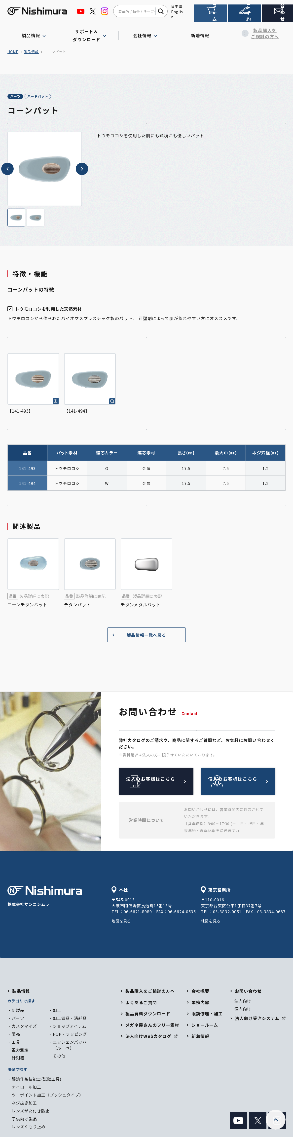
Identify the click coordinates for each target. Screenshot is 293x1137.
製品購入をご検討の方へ (257, 33)
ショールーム (204, 1026)
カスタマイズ (24, 1027)
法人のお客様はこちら (167, 782)
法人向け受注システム (210, 15)
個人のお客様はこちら (249, 782)
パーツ (20, 96)
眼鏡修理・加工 (207, 1014)
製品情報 (31, 51)
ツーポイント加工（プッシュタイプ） (47, 1096)
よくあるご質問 (141, 1003)
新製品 (18, 1011)
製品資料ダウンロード (147, 1014)
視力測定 (20, 1051)
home (12, 51)
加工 (57, 1011)
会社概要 (200, 992)
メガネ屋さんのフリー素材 (152, 1026)
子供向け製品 (24, 1119)
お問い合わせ (276, 16)
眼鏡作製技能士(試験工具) (37, 1080)
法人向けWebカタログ (151, 1037)
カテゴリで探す (21, 1001)
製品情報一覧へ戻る (137, 636)
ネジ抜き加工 (24, 1103)
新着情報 (202, 33)
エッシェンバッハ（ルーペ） (70, 1046)
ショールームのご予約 (243, 15)
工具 (16, 1043)
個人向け (242, 1009)
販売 (16, 1035)
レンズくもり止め (28, 1127)
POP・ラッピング (70, 1035)
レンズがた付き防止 (31, 1111)
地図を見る (122, 921)
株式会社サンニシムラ (44, 897)
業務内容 (200, 1003)
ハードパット (54, 96)
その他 (59, 1057)
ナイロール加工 (26, 1088)
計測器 (18, 1059)
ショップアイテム (69, 1027)
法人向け (242, 1001)
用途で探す (17, 1070)
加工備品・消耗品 (70, 1019)
